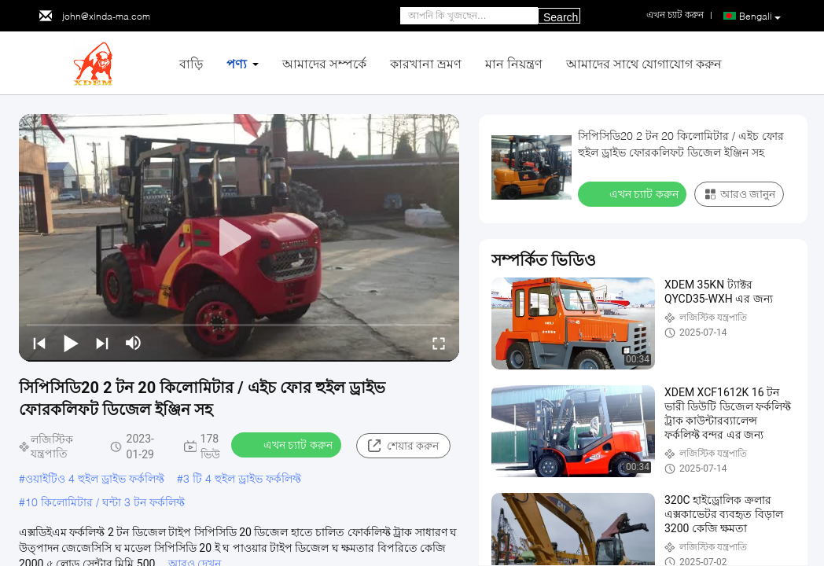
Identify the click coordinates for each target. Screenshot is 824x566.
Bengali (760, 16)
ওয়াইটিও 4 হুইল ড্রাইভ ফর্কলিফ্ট (94, 478)
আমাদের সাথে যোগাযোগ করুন (644, 63)
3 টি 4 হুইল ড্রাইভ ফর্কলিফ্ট (242, 478)
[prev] (39, 343)
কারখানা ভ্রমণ (426, 63)
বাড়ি (191, 63)
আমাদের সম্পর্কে (324, 63)
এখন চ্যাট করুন (288, 444)
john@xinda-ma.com (106, 16)
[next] (102, 343)
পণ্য (236, 63)
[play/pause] (70, 343)
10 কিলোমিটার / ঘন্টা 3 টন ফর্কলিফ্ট (105, 502)
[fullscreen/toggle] (438, 343)
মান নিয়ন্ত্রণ (514, 63)
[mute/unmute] (133, 343)
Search (560, 17)
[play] (239, 238)
